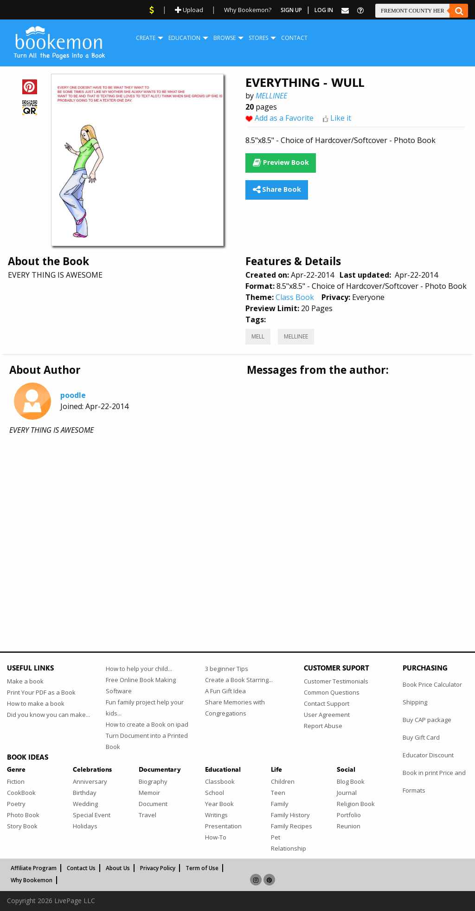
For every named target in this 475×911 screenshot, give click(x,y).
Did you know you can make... (48, 714)
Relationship (288, 848)
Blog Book (351, 781)
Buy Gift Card (421, 737)
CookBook (21, 792)
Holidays (85, 826)
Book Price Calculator (432, 684)
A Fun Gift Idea (225, 691)
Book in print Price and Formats (434, 781)
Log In (324, 10)
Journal (347, 792)
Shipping (415, 702)
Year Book (219, 804)
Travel (147, 815)
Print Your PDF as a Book (41, 692)
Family (280, 804)
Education (184, 38)
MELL (257, 336)
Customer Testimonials (336, 681)
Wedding (85, 804)
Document (153, 804)
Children (283, 781)
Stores (258, 38)
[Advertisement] (237, 516)
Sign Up (291, 10)
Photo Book (23, 815)
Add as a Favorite (284, 118)
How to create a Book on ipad (147, 724)
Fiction (16, 781)
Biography (153, 781)
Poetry (16, 804)
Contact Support (326, 703)
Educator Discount (428, 755)
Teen (278, 792)
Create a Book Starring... (239, 680)
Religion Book (356, 804)
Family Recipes (291, 826)
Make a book (25, 681)
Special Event (91, 815)
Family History (290, 815)
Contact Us (81, 868)
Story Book (22, 826)
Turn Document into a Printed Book (147, 741)
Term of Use (202, 868)
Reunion (348, 826)
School (214, 792)
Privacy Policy (157, 868)
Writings (216, 815)
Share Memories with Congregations (235, 707)
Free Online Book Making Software (141, 685)
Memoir (149, 792)
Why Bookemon (31, 880)
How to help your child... (139, 668)
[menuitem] (145, 38)
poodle (73, 395)
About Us (118, 868)
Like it (340, 118)
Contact (294, 38)
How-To (215, 837)
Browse (224, 38)
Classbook (220, 781)
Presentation (223, 826)
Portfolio (349, 815)
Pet (275, 837)
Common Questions (331, 692)
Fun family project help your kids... (145, 707)
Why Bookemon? (247, 10)
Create (145, 38)
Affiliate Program (34, 868)
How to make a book (35, 703)
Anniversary (90, 781)
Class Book (295, 297)
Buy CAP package (427, 720)
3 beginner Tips (226, 668)
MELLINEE (271, 96)
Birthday (84, 792)
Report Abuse (323, 726)
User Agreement (327, 714)
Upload (189, 10)
